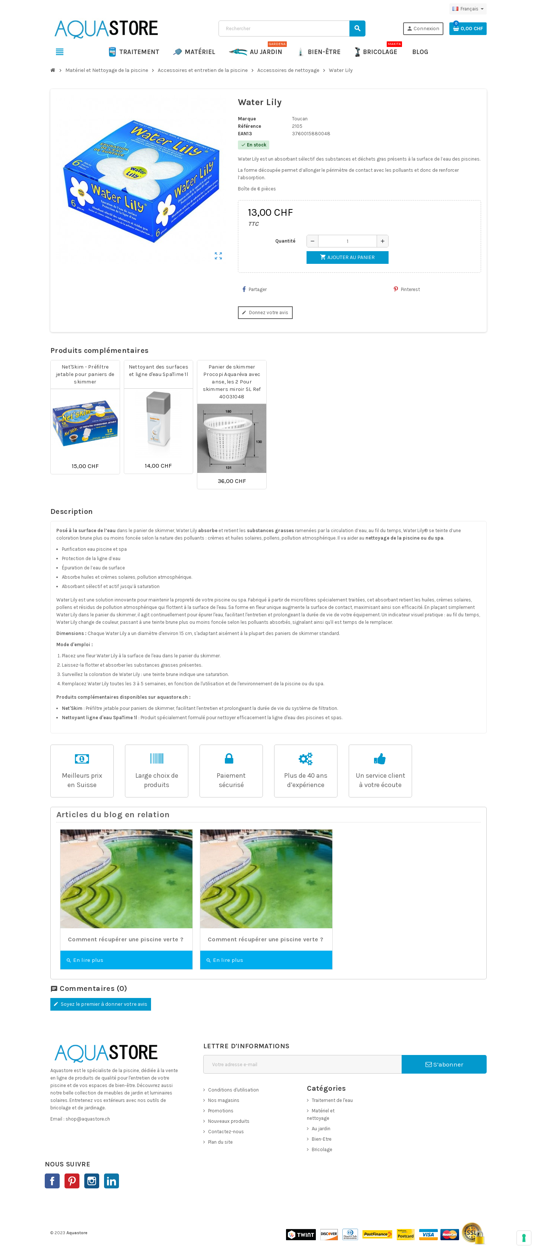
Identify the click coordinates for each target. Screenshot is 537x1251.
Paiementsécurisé (231, 780)
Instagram (91, 1180)
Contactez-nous (226, 1131)
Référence (249, 126)
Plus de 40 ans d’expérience (305, 780)
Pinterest (407, 289)
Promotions (220, 1110)
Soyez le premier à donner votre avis (99, 1004)
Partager (254, 289)
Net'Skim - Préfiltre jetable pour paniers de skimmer (85, 374)
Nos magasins (223, 1100)
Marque (247, 118)
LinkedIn (111, 1180)
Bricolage (322, 1149)
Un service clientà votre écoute (380, 780)
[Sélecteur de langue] (468, 9)
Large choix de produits (156, 780)
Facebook (52, 1180)
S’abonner (444, 1064)
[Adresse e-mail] (302, 1064)
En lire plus (84, 960)
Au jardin (321, 1128)
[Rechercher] (292, 28)
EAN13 (245, 133)
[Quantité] (347, 241)
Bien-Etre (322, 1139)
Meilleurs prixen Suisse (82, 780)
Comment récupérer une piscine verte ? (125, 939)
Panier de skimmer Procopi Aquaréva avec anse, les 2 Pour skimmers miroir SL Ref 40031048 (232, 382)
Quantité (285, 241)
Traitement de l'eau (332, 1100)
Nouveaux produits (228, 1121)
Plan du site (220, 1142)
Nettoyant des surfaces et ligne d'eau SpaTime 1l (158, 370)
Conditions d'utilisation (233, 1090)
